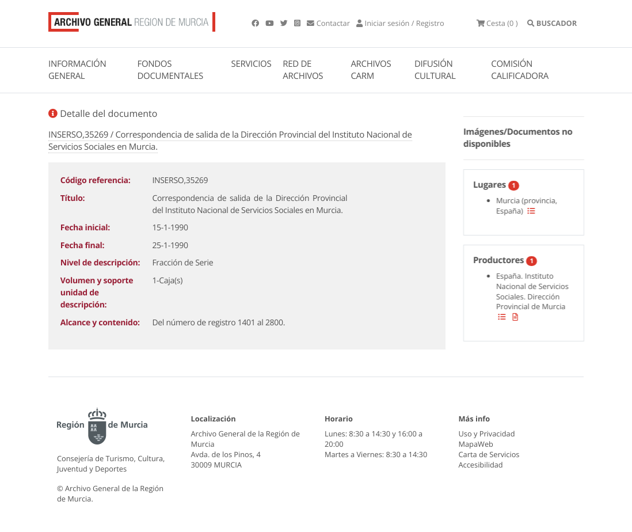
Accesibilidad (481, 464)
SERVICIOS (251, 64)
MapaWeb (476, 444)
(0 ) (497, 23)
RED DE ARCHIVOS (303, 70)
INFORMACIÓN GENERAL (77, 70)
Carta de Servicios (489, 454)
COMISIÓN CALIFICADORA (520, 70)
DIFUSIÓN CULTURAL (435, 70)
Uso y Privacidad (487, 433)
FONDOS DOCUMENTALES (170, 70)
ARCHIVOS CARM (371, 70)
